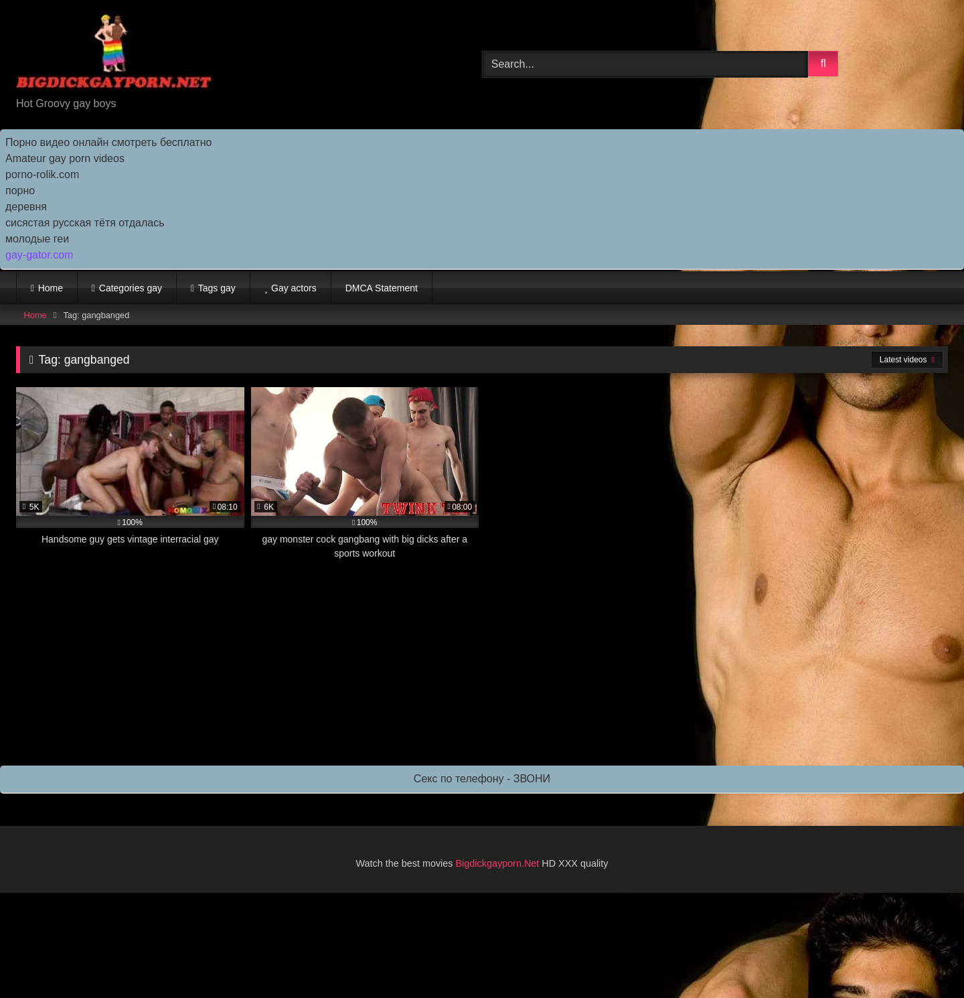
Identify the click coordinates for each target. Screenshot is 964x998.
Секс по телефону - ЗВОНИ (482, 778)
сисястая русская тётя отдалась (84, 222)
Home (50, 288)
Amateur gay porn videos (65, 158)
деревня (26, 206)
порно (20, 190)
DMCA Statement (381, 288)
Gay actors (294, 288)
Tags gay (217, 288)
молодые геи (37, 238)
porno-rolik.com (42, 174)
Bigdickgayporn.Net (499, 863)
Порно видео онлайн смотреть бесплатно (108, 142)
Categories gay (130, 288)
